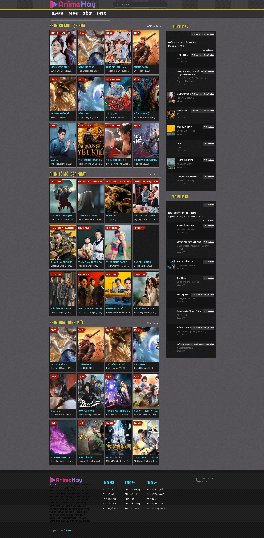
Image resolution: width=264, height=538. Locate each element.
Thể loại (73, 13)
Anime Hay (71, 530)
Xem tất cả (153, 26)
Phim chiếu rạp (109, 499)
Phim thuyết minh (110, 508)
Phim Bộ (101, 13)
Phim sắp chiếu (110, 503)
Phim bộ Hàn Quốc (155, 489)
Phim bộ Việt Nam (154, 503)
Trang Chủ (58, 13)
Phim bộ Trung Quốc (155, 494)
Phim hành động (132, 489)
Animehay (54, 484)
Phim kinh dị (130, 499)
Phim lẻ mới (108, 489)
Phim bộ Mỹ (151, 499)
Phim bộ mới (108, 494)
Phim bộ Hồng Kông (155, 508)
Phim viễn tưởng (132, 503)
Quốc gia (87, 13)
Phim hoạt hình (132, 508)
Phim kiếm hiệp (132, 494)
